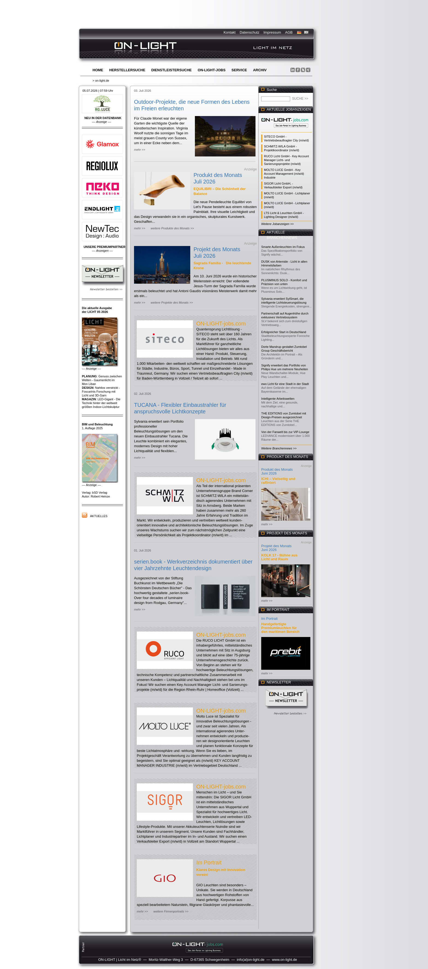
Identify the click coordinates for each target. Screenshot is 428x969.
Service (239, 70)
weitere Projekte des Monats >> (172, 302)
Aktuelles (99, 516)
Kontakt (230, 32)
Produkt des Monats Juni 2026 (277, 471)
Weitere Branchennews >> (278, 448)
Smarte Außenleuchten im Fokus (283, 246)
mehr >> (139, 149)
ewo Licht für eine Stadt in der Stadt (285, 384)
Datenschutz (249, 32)
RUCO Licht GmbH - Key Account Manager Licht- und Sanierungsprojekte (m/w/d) (286, 160)
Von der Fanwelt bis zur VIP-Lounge (285, 432)
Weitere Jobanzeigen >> (277, 224)
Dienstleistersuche (171, 70)
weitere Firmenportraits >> (170, 911)
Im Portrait (208, 863)
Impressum (272, 32)
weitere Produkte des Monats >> (172, 228)
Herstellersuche (127, 70)
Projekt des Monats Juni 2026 (276, 548)
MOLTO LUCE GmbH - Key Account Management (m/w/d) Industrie (284, 173)
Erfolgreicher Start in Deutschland (283, 332)
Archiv (260, 70)
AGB (289, 32)
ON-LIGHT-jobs (211, 70)
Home (98, 70)
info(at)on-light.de (250, 960)
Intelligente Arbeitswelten (278, 398)
